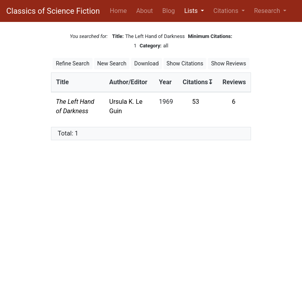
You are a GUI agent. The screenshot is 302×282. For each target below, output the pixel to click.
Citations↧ (198, 82)
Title (62, 82)
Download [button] (146, 63)
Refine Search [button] (72, 63)
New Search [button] (111, 63)
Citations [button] (226, 10)
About (144, 10)
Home (120, 10)
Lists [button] (191, 10)
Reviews (234, 82)
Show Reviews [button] (228, 63)
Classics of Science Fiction (53, 11)
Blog (168, 10)
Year (165, 82)
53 (195, 101)
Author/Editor (128, 82)
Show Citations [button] (185, 63)
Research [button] (268, 10)
